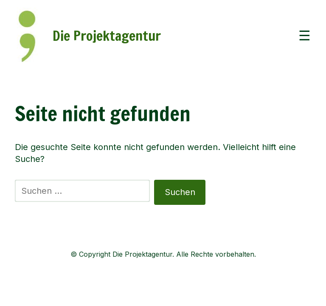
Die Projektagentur (107, 35)
